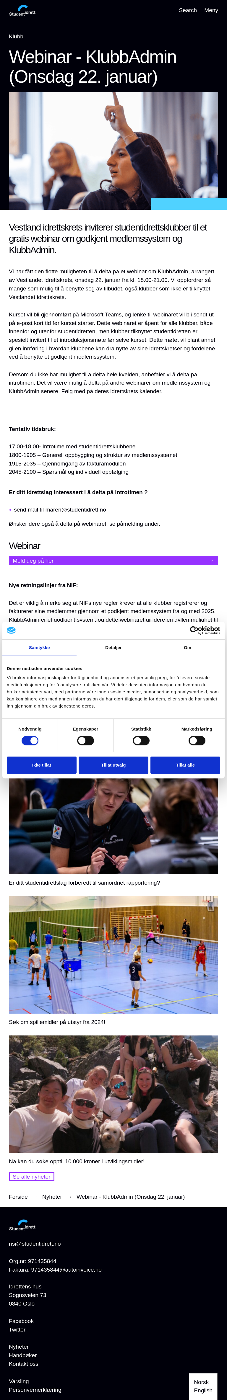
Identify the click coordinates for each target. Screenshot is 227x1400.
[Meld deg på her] (113, 560)
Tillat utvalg (113, 764)
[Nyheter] (19, 1347)
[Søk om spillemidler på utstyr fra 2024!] (113, 961)
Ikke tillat (41, 764)
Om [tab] (187, 647)
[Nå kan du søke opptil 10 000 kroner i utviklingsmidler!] (113, 1100)
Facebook (21, 1321)
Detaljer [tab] (113, 647)
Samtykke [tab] (39, 647)
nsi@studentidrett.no (35, 1244)
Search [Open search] (188, 10)
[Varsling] (19, 1381)
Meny (211, 10)
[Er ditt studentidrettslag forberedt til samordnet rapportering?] (113, 822)
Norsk (201, 1382)
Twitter (17, 1330)
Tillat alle (185, 764)
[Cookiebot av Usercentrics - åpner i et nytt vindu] (194, 630)
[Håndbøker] (23, 1355)
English (203, 1390)
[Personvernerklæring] (35, 1390)
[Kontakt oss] (23, 1364)
